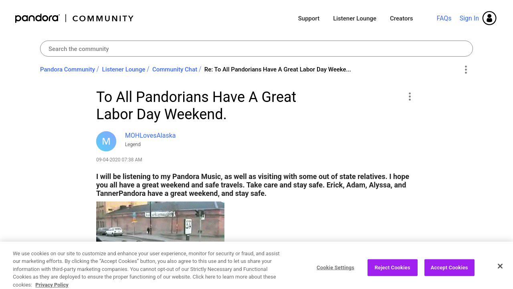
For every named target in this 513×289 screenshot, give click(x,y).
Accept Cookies (449, 275)
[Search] (256, 49)
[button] (409, 96)
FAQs (443, 18)
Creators (401, 18)
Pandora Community (74, 18)
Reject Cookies (392, 275)
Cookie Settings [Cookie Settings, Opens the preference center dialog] (335, 275)
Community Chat (174, 69)
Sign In (469, 18)
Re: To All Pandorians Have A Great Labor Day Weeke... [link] (277, 69)
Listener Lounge (354, 18)
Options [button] (465, 69)
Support (308, 18)
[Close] (500, 274)
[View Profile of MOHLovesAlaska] (150, 135)
